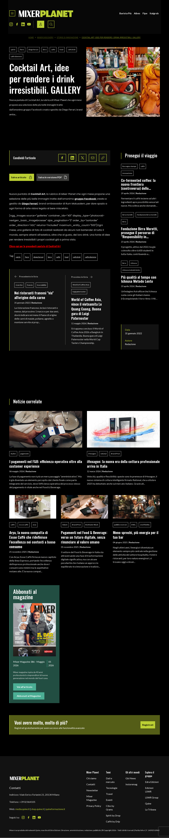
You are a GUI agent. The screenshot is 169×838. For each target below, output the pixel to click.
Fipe (145, 13)
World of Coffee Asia (81, 285)
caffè (53, 49)
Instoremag (131, 784)
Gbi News (131, 778)
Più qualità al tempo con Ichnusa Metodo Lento (138, 279)
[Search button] (51, 24)
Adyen (65, 525)
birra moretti (127, 215)
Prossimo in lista (82, 276)
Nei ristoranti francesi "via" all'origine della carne (33, 295)
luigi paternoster (79, 291)
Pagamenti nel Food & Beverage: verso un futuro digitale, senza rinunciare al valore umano (84, 537)
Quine (148, 803)
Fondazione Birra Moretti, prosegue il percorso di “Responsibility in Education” (139, 232)
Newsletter (92, 790)
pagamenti (24, 453)
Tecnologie (111, 787)
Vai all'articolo (24, 686)
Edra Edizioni (152, 781)
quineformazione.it (55, 809)
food (61, 49)
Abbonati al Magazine (29, 695)
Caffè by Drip (113, 821)
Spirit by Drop (113, 815)
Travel (109, 793)
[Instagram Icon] (11, 24)
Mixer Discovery (45, 37)
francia (30, 285)
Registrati (147, 724)
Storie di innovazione (67, 37)
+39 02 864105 (27, 801)
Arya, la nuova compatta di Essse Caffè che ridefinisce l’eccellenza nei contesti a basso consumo (32, 539)
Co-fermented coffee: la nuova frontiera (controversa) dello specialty (138, 184)
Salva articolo (21, 177)
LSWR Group (151, 797)
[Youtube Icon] (29, 24)
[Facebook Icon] (17, 24)
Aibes (137, 13)
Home (31, 37)
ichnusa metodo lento (131, 270)
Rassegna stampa (129, 166)
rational (103, 453)
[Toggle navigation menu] (12, 13)
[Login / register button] (40, 24)
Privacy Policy (93, 805)
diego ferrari (33, 49)
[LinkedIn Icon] (23, 24)
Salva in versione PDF (52, 177)
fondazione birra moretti (147, 215)
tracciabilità (41, 285)
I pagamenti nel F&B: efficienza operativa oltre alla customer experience (45, 464)
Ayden (13, 453)
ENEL (133, 525)
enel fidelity (145, 525)
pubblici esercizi (120, 525)
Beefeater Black (91, 525)
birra (45, 49)
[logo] (46, 13)
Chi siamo (91, 778)
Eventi (109, 799)
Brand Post (115, 453)
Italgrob (154, 13)
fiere (22, 49)
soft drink (71, 49)
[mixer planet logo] (24, 778)
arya (34, 525)
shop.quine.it (37, 809)
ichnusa (134, 263)
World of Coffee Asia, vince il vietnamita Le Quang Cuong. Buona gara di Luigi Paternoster (86, 309)
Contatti (90, 784)
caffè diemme (16, 56)
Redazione (37, 302)
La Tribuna (150, 809)
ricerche (19, 285)
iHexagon (92, 453)
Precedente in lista (26, 276)
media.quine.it (22, 809)
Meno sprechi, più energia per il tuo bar (135, 535)
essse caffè (23, 525)
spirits (13, 49)
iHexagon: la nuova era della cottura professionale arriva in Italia (123, 464)
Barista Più (125, 13)
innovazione (127, 173)
